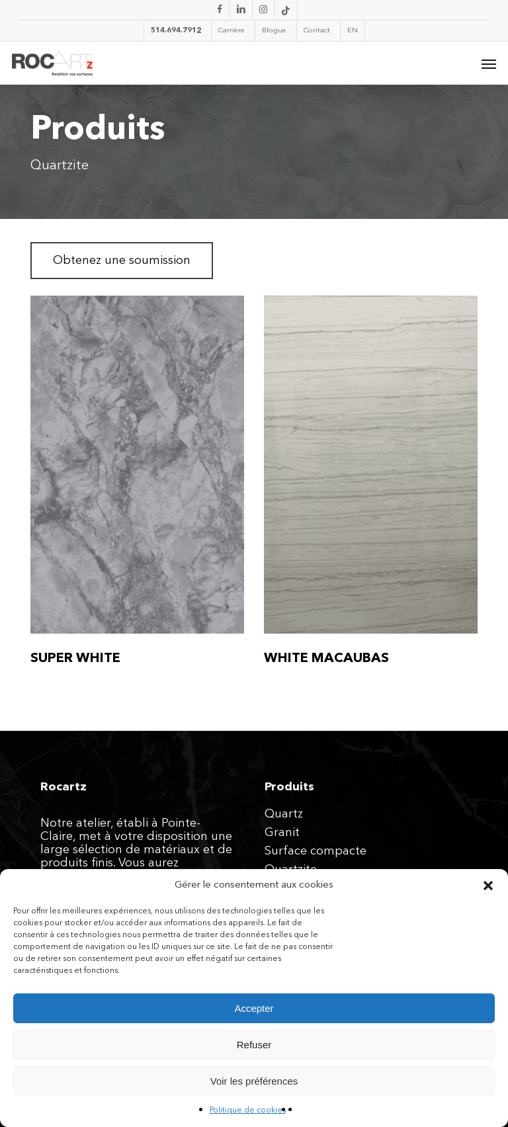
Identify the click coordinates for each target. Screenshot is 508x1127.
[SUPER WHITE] (137, 465)
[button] (488, 885)
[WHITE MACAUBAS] (371, 465)
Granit (282, 833)
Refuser (254, 1044)
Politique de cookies (248, 1110)
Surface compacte (315, 851)
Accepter (253, 1008)
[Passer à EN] (352, 31)
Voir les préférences (254, 1081)
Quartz (284, 814)
